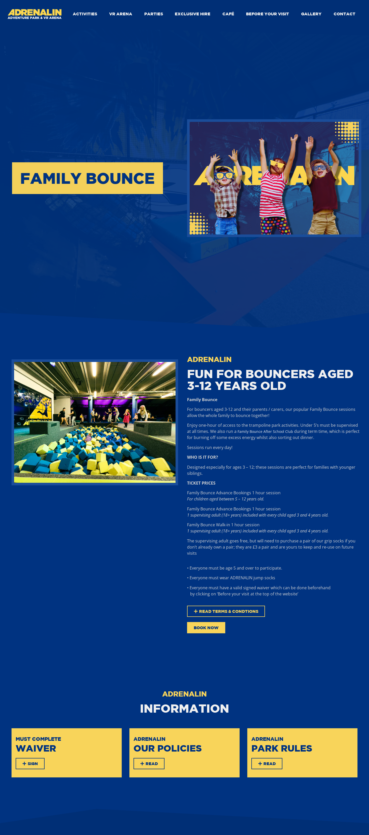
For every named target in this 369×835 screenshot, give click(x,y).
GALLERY (311, 14)
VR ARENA (120, 14)
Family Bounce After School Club (265, 431)
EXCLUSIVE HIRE (192, 14)
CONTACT (344, 14)
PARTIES (153, 14)
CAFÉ (228, 14)
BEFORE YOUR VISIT (267, 14)
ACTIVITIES (85, 14)
